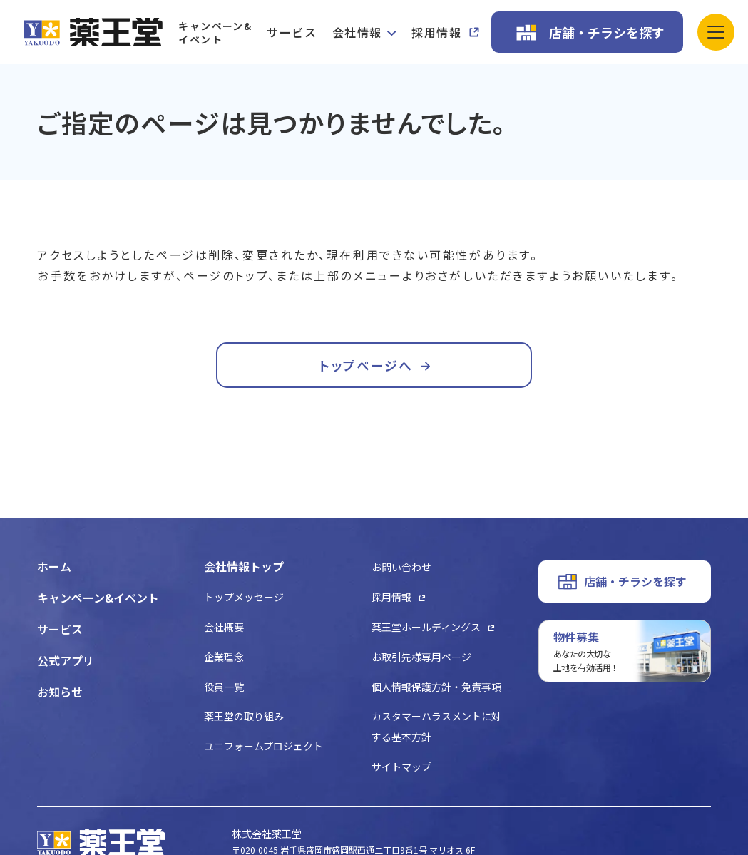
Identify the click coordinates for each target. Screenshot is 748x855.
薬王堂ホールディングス (426, 627)
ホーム (54, 566)
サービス (292, 32)
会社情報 (357, 32)
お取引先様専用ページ (421, 657)
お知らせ (60, 691)
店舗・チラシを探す (607, 32)
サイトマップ (401, 766)
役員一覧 (224, 687)
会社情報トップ (244, 566)
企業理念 (224, 657)
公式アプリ (65, 660)
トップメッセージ (244, 597)
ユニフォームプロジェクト (263, 746)
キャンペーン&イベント (215, 32)
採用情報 (436, 32)
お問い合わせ (401, 567)
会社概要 (224, 627)
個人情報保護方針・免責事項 (436, 687)
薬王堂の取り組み (244, 716)
